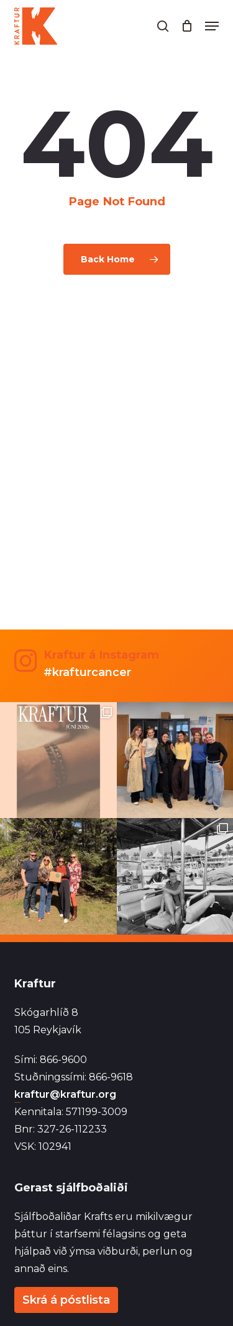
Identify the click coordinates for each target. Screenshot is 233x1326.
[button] (212, 26)
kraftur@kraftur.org (65, 1094)
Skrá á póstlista (66, 1300)
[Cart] (187, 26)
